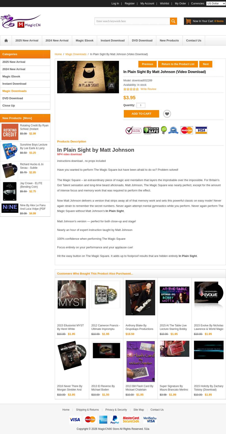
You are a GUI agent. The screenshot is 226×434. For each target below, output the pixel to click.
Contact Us (157, 409)
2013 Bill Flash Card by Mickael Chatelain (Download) (139, 390)
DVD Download (12, 98)
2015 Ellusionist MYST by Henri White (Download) (70, 329)
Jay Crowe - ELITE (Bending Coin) (31, 185)
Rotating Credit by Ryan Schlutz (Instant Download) (34, 127)
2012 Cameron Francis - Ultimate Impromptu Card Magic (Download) (105, 329)
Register (130, 3)
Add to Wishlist (167, 114)
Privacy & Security (116, 409)
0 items (208, 21)
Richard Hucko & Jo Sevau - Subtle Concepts (31, 166)
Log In (115, 3)
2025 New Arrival (13, 62)
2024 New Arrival (13, 69)
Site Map (139, 409)
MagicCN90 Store (108, 428)
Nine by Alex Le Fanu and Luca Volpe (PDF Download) (32, 207)
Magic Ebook (11, 76)
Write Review (148, 89)
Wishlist (164, 3)
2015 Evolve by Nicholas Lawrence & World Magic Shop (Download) (208, 329)
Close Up (8, 105)
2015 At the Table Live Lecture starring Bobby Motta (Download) (173, 329)
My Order (180, 3)
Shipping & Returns (87, 409)
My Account (147, 3)
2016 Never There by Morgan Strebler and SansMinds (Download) (71, 390)
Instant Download (14, 83)
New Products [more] (17, 118)
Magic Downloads (76, 54)
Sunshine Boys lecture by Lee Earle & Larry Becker (33, 146)
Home (6, 40)
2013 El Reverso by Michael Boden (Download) (103, 390)
